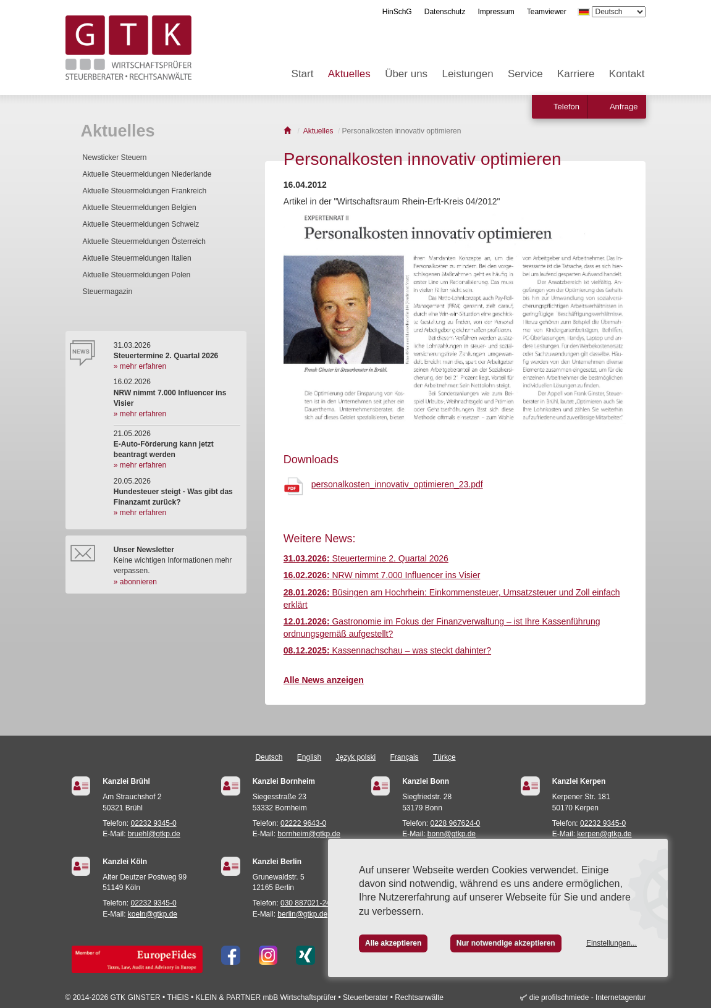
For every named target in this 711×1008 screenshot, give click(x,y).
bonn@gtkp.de (451, 834)
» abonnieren (135, 582)
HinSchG (397, 11)
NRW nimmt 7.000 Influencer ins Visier (382, 575)
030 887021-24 (305, 903)
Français (404, 757)
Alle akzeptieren (393, 943)
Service (525, 74)
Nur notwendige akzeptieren (505, 943)
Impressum (496, 11)
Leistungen (467, 74)
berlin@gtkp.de (302, 914)
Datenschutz (445, 11)
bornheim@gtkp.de (308, 834)
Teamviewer (546, 11)
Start (303, 74)
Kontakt (627, 74)
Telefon (566, 106)
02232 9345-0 (154, 823)
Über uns (406, 74)
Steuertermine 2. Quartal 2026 (366, 558)
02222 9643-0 (303, 823)
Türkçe (444, 757)
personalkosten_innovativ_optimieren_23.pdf (397, 484)
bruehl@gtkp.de (154, 834)
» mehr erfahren (140, 366)
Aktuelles (349, 74)
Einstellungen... (611, 943)
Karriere (575, 74)
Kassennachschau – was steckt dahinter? (387, 650)
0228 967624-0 (456, 823)
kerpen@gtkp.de (604, 834)
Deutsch (268, 757)
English (309, 757)
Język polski (356, 757)
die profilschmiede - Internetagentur (587, 997)
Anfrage (624, 106)
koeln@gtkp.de (152, 914)
